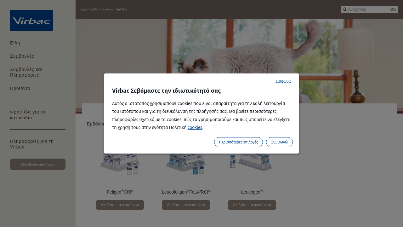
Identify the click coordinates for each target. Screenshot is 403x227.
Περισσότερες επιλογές (238, 142)
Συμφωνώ (279, 142)
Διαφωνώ (283, 81)
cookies (195, 127)
